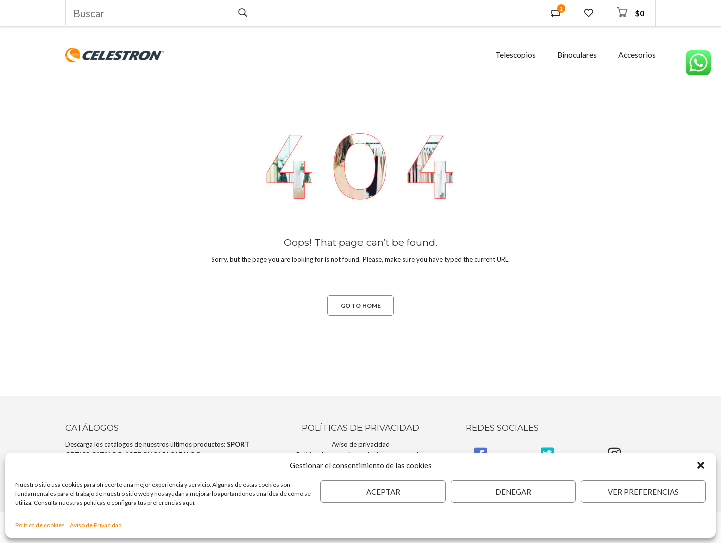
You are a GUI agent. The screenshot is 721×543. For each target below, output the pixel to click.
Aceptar (383, 491)
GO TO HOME (361, 305)
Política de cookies (40, 525)
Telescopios (515, 54)
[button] (701, 465)
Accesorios (637, 54)
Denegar (513, 491)
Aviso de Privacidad (96, 525)
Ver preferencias (643, 491)
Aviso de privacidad (361, 444)
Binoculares (577, 54)
